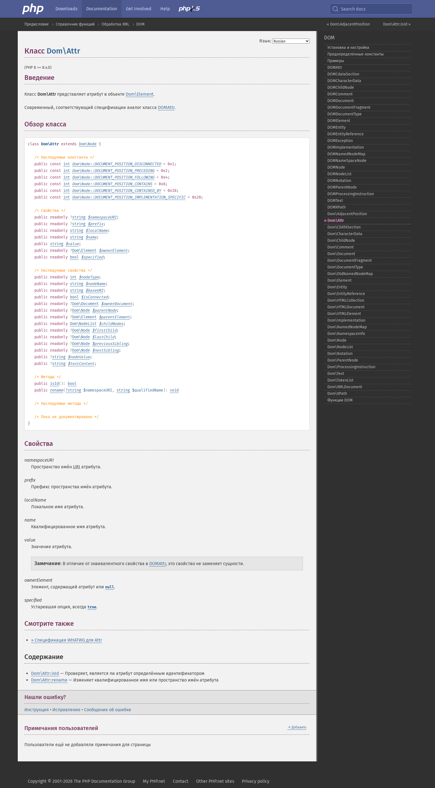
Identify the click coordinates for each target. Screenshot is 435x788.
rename (56, 390)
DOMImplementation (345, 147)
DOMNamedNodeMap (346, 154)
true (91, 607)
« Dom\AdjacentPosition (348, 24)
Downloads (66, 8)
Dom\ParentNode (342, 360)
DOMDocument (340, 100)
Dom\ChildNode (341, 240)
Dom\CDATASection (344, 227)
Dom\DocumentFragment (349, 260)
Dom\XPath (337, 393)
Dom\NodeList (83, 323)
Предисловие (36, 24)
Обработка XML (115, 24)
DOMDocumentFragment (348, 107)
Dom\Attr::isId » (397, 24)
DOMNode (336, 167)
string (78, 217)
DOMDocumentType (344, 114)
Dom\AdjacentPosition (347, 214)
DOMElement (338, 120)
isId (54, 383)
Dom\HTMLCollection (345, 300)
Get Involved (138, 8)
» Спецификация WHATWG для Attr (66, 640)
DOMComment (340, 94)
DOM (140, 24)
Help (165, 8)
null (109, 587)
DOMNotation (339, 180)
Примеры (335, 61)
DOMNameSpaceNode (346, 160)
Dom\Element (139, 94)
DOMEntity (336, 127)
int (66, 164)
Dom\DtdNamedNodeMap (350, 273)
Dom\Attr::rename (49, 680)
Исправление (66, 709)
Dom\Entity (337, 287)
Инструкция (36, 709)
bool (74, 257)
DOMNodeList (339, 174)
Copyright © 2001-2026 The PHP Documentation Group (81, 781)
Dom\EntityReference (346, 293)
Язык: (265, 41)
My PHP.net (154, 781)
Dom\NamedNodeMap (347, 327)
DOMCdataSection (343, 74)
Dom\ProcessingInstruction (351, 367)
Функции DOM (340, 400)
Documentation (101, 8)
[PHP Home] (33, 9)
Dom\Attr (63, 50)
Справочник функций (75, 24)
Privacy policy (255, 781)
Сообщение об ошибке (107, 709)
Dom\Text (335, 373)
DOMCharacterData (344, 80)
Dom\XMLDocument (344, 387)
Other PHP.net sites (215, 781)
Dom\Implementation (346, 320)
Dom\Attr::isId (45, 673)
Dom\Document (85, 303)
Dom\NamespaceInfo (346, 333)
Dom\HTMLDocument (346, 307)
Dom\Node (88, 144)
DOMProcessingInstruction (350, 194)
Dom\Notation (340, 353)
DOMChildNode (340, 87)
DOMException (340, 140)
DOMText (335, 200)
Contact (180, 781)
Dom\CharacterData (344, 234)
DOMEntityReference (345, 134)
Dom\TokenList (340, 380)
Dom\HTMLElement (344, 313)
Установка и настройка (348, 47)
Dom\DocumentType (345, 267)
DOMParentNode (342, 187)
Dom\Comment (340, 247)
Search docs (348, 9)
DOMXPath (336, 207)
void (174, 390)
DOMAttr (166, 107)
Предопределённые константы (355, 54)
